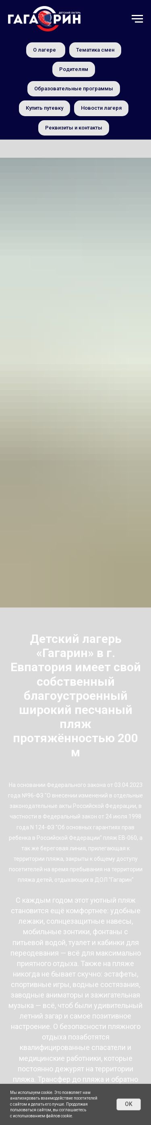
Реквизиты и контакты (73, 128)
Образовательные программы (73, 89)
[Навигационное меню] (137, 19)
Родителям (73, 69)
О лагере (44, 50)
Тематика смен (95, 50)
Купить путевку (44, 108)
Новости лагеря (101, 108)
